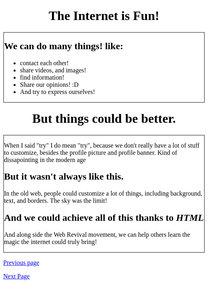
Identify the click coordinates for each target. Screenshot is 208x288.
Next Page (16, 276)
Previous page (21, 262)
